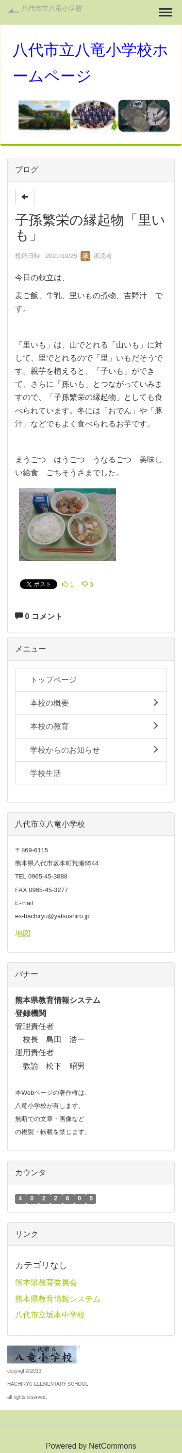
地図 (23, 933)
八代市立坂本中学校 (50, 1315)
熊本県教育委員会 (46, 1282)
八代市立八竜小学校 (52, 8)
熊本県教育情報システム (57, 1299)
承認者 (96, 255)
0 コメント (39, 616)
